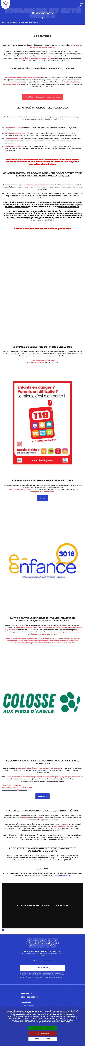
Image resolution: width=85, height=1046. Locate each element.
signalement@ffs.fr (62, 875)
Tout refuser (42, 1033)
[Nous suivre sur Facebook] (29, 943)
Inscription (42, 967)
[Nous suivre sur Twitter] (36, 943)
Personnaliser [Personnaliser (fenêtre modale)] (42, 1039)
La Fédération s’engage (9, 22)
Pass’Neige (29, 1005)
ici (61, 977)
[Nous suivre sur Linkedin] (56, 943)
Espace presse (28, 997)
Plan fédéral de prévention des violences (42, 97)
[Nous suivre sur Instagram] (42, 943)
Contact (25, 993)
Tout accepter (42, 1028)
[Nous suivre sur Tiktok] (49, 943)
